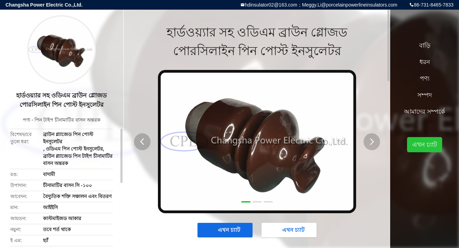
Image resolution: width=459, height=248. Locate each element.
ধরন (424, 62)
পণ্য (26, 120)
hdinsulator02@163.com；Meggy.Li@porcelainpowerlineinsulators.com (321, 5)
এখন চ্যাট (225, 229)
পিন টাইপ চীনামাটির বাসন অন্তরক (67, 120)
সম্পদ (424, 95)
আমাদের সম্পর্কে (424, 111)
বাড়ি (424, 45)
